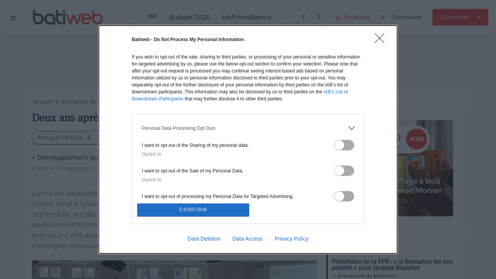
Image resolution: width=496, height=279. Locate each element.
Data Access (247, 240)
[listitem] (248, 127)
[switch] (344, 144)
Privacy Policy (291, 240)
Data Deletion (204, 240)
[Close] (382, 39)
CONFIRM (194, 210)
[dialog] (248, 139)
